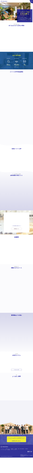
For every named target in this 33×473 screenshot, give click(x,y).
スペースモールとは (3, 449)
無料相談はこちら (16, 228)
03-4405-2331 (22, 456)
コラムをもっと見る (16, 369)
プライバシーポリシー (14, 449)
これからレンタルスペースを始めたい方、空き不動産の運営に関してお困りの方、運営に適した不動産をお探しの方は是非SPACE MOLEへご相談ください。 (16, 439)
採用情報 (8, 449)
